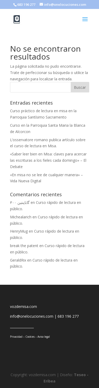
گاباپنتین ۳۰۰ (20, 202)
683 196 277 (68, 316)
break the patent (24, 245)
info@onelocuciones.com (31, 316)
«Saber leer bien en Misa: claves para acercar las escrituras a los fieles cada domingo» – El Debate (48, 160)
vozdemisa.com (23, 306)
